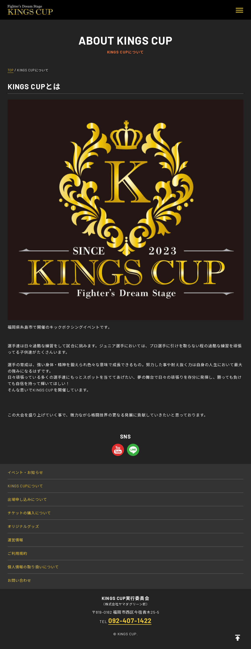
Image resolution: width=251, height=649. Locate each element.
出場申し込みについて (27, 499)
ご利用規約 (17, 553)
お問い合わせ (19, 580)
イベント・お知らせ (25, 472)
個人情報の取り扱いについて (33, 567)
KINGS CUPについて (25, 486)
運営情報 (15, 540)
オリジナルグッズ (23, 526)
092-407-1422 (129, 620)
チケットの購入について (29, 513)
